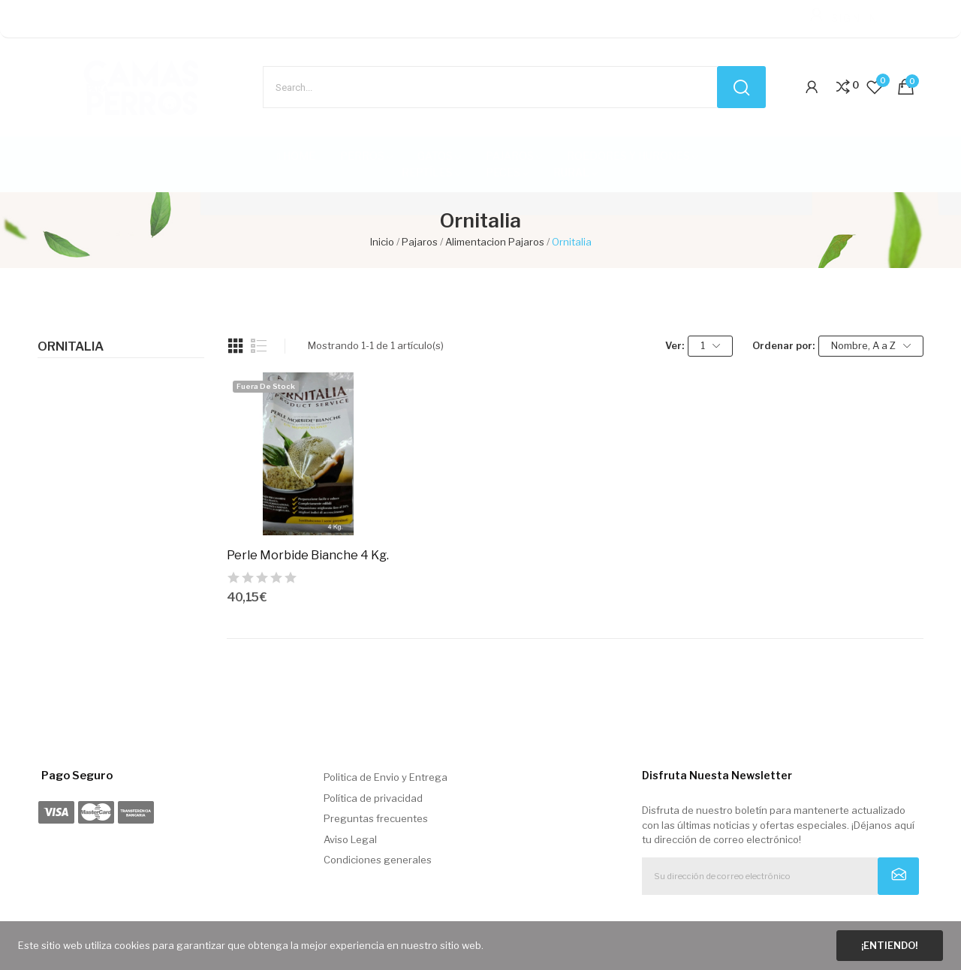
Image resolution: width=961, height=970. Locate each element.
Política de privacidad (373, 798)
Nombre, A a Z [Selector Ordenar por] (871, 345)
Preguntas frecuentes (376, 818)
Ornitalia (71, 347)
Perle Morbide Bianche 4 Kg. (308, 555)
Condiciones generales (378, 860)
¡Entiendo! (889, 945)
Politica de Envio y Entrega (385, 777)
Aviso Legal (350, 839)
